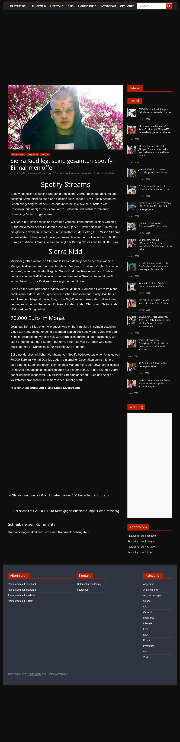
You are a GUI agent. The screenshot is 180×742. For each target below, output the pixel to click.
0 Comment (56, 173)
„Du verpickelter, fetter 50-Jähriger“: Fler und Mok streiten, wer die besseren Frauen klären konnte (154, 151)
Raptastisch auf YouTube (141, 546)
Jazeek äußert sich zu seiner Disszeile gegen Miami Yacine (153, 171)
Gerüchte (127, 6)
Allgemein (39, 6)
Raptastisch (18, 6)
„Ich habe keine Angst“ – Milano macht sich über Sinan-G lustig (154, 301)
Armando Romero (38, 173)
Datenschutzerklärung (89, 584)
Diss (71, 6)
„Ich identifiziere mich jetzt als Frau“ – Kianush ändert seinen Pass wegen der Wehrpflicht (153, 266)
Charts (146, 601)
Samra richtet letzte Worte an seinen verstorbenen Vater (153, 285)
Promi (146, 640)
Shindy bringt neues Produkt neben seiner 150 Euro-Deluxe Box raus (58, 495)
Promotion (149, 646)
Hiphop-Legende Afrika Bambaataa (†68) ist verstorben (154, 225)
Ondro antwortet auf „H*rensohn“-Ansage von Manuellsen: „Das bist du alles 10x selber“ (155, 244)
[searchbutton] (169, 6)
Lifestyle (56, 6)
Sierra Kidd (87, 173)
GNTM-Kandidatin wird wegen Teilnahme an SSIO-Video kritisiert (155, 111)
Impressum (83, 589)
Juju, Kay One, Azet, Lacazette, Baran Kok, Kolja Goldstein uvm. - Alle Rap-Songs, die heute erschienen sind (155, 321)
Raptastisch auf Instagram (141, 541)
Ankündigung (87, 6)
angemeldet (29, 532)
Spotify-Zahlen (108, 173)
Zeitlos (45, 154)
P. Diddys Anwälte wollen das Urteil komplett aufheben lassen (154, 188)
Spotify (97, 173)
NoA (145, 634)
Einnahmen (74, 173)
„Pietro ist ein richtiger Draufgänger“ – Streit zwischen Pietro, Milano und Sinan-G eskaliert (154, 345)
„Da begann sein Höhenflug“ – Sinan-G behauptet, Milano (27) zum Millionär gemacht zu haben (155, 129)
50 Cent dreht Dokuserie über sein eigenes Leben (153, 365)
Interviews (108, 6)
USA (145, 651)
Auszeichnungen (152, 595)
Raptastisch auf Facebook (141, 535)
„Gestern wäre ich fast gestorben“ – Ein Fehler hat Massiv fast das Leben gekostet (155, 206)
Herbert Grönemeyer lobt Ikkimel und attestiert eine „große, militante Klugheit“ (155, 383)
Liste (146, 629)
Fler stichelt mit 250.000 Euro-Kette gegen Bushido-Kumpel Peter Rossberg (68, 511)
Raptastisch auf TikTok (139, 552)
